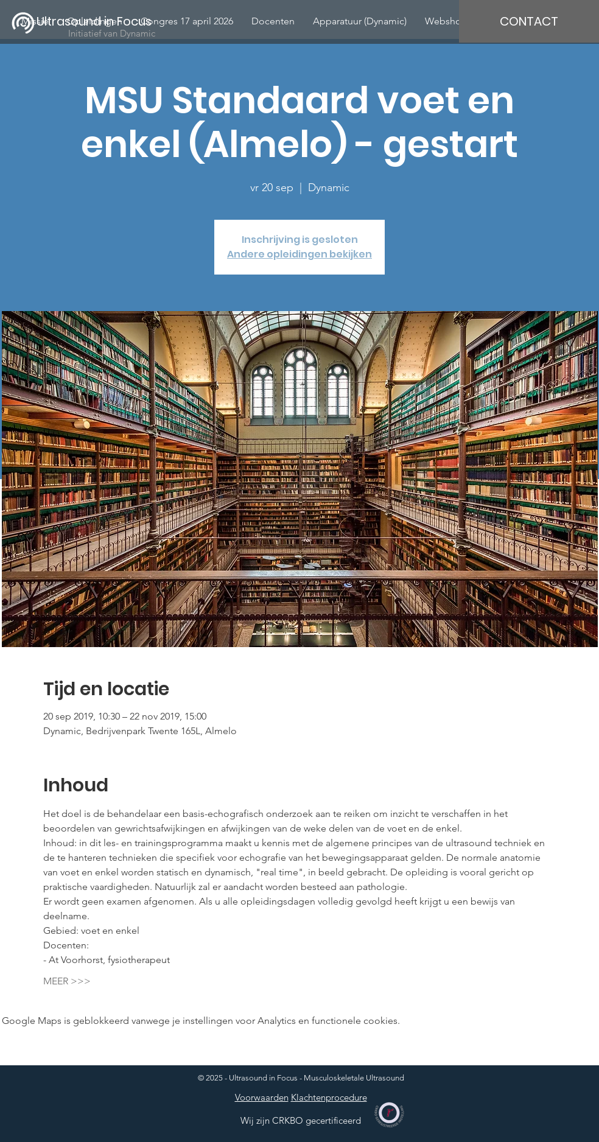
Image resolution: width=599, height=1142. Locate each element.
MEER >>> (67, 981)
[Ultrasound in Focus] (102, 21)
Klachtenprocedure (329, 1097)
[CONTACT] (529, 21)
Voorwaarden (262, 1097)
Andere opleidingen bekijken (299, 254)
